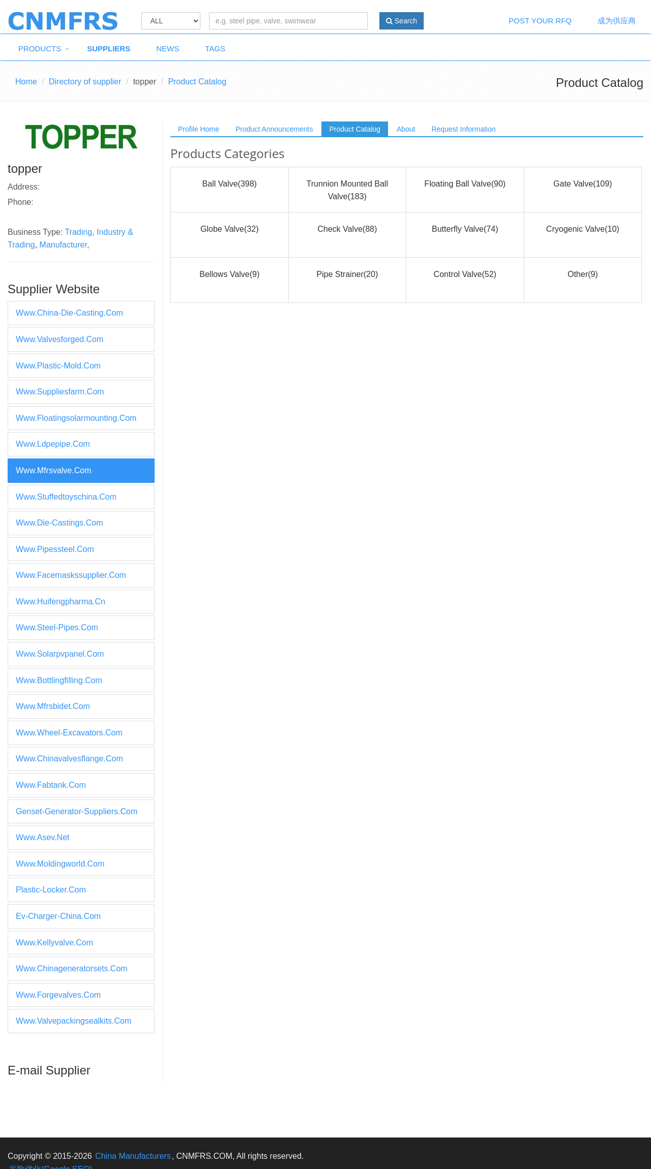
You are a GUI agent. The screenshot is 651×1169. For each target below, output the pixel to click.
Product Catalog (354, 129)
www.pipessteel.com (55, 549)
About (406, 129)
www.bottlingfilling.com (59, 680)
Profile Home (198, 129)
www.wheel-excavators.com (69, 732)
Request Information (463, 129)
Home (26, 81)
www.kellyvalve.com (54, 942)
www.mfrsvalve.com (53, 470)
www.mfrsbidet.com (53, 706)
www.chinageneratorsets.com (72, 968)
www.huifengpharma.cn (60, 601)
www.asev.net (43, 837)
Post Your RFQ (540, 20)
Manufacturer (63, 244)
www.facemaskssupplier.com (71, 575)
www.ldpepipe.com (53, 444)
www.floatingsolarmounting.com (76, 418)
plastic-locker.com (51, 889)
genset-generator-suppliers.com (76, 811)
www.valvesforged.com (59, 339)
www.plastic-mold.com (58, 365)
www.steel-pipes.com (57, 627)
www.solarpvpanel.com (60, 654)
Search (401, 21)
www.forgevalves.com (58, 995)
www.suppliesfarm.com (60, 391)
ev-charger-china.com (58, 916)
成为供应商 (617, 20)
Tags (215, 48)
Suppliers (108, 48)
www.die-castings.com (59, 522)
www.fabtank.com (51, 785)
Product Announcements (274, 129)
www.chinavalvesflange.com (69, 758)
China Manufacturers (133, 1156)
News (167, 48)
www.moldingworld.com (60, 863)
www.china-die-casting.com (69, 313)
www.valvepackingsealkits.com (73, 1021)
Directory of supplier (85, 81)
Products (39, 48)
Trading (78, 232)
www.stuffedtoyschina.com (66, 497)
